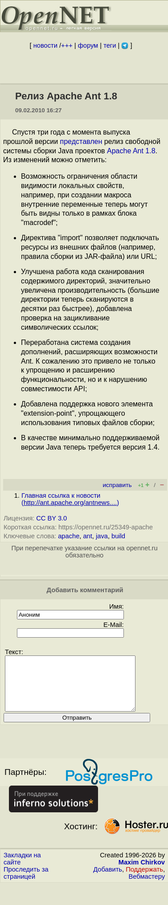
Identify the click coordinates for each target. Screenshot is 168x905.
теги (109, 45)
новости (45, 45)
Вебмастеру (147, 887)
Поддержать (144, 880)
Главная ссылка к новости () (70, 499)
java (102, 536)
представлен (81, 141)
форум (88, 45)
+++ (67, 45)
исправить (116, 485)
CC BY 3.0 (51, 518)
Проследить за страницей (26, 883)
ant (87, 536)
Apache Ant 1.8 (131, 151)
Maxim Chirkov (142, 872)
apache (68, 536)
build (118, 536)
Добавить (107, 880)
